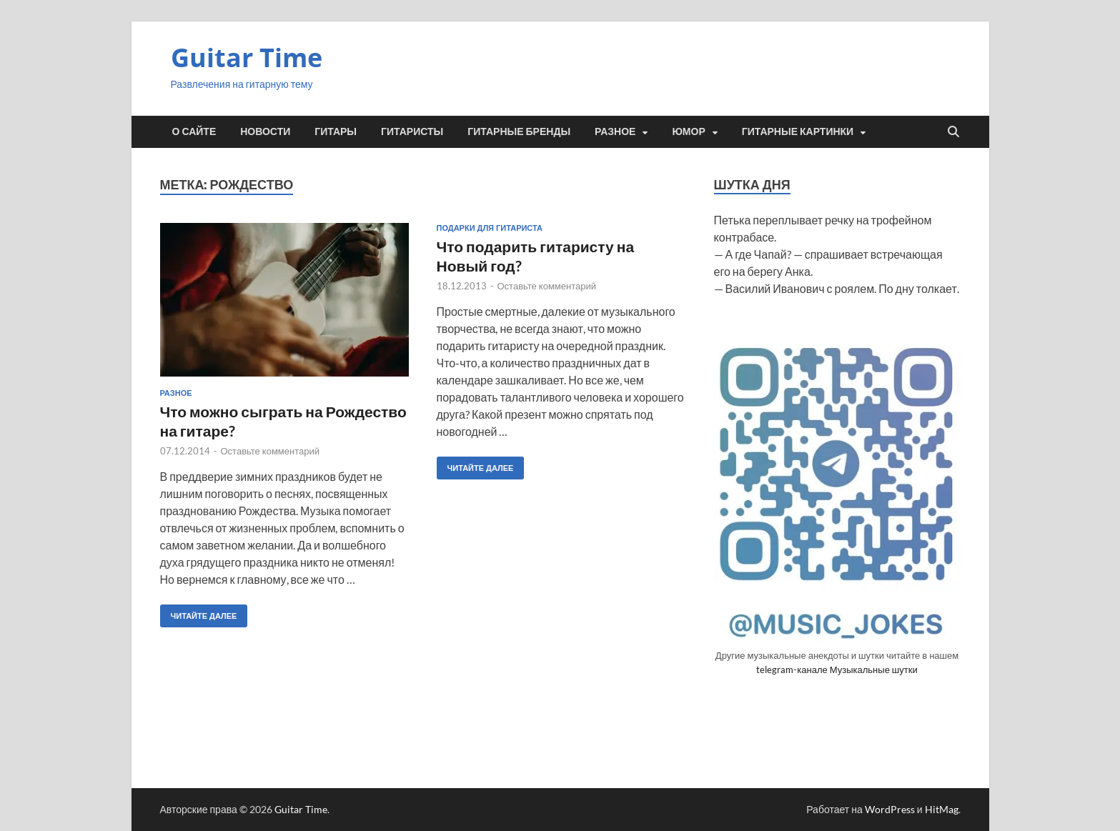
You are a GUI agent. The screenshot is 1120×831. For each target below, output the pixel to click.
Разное (615, 131)
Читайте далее (198, 612)
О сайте (194, 131)
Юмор (688, 131)
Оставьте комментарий (270, 451)
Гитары (335, 131)
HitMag (941, 809)
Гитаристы (412, 131)
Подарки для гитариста (490, 228)
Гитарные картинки (797, 131)
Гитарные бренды (518, 131)
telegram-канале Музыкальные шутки (836, 669)
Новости (265, 131)
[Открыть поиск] (953, 132)
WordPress (890, 809)
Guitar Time (246, 57)
